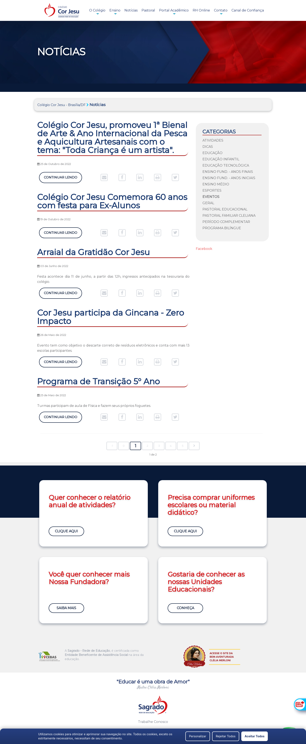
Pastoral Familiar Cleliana (228, 216)
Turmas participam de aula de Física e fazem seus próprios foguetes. (94, 406)
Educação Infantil (220, 159)
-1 (112, 445)
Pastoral (148, 10)
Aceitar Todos (254, 736)
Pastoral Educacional (224, 209)
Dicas (207, 147)
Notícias (131, 10)
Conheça (185, 608)
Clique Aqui (66, 531)
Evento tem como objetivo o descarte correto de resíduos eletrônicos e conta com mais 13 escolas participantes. (113, 348)
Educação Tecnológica (225, 165)
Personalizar (197, 736)
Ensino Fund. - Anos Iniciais (228, 178)
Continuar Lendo (60, 177)
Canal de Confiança (247, 10)
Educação (212, 153)
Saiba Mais (66, 608)
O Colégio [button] (97, 10)
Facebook (204, 249)
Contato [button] (221, 10)
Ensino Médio (215, 184)
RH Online (201, 10)
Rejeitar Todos (225, 736)
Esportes (211, 190)
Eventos (210, 197)
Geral (208, 203)
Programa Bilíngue (221, 228)
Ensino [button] (114, 10)
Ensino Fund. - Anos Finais (227, 172)
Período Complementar (226, 222)
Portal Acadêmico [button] (174, 10)
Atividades (212, 140)
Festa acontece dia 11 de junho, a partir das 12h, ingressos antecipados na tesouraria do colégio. (113, 279)
